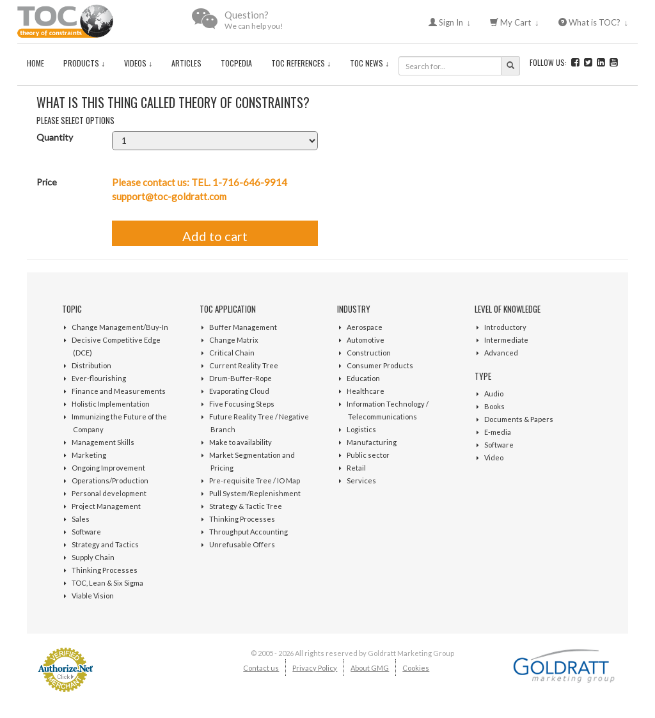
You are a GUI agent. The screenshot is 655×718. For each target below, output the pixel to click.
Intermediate (506, 340)
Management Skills (103, 442)
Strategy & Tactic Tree (245, 506)
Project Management (106, 506)
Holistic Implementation (111, 404)
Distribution (91, 365)
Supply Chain (93, 557)
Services (361, 480)
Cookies (415, 668)
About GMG (370, 668)
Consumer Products (380, 365)
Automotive (365, 340)
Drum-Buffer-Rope (240, 378)
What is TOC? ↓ (593, 22)
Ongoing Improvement (108, 468)
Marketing (89, 455)
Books (494, 406)
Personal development (109, 493)
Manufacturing (372, 442)
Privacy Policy (314, 668)
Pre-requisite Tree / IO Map (254, 480)
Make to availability (240, 442)
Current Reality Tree (243, 365)
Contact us (261, 668)
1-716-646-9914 (249, 182)
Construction (369, 352)
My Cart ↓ (514, 22)
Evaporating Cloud (239, 391)
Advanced (501, 352)
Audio (493, 393)
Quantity (54, 137)
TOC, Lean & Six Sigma (107, 583)
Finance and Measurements (119, 391)
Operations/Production (110, 480)
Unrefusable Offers (242, 544)
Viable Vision (93, 595)
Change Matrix (233, 340)
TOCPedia (236, 63)
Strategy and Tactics (105, 544)
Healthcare (365, 391)
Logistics (361, 429)
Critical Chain (232, 352)
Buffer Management (243, 327)
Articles (186, 63)
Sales (81, 519)
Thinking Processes (105, 570)
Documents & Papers (518, 419)
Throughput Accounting (248, 531)
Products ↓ (84, 63)
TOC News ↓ (369, 63)
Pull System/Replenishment (255, 493)
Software (86, 531)
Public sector (368, 455)
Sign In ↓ (450, 22)
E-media (497, 432)
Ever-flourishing (99, 378)
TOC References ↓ (301, 63)
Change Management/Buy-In (120, 327)
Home (35, 63)
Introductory (505, 327)
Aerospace (365, 327)
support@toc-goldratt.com (169, 196)
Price (46, 181)
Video (493, 457)
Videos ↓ (138, 63)
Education (363, 378)
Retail (356, 468)
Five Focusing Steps (241, 404)
